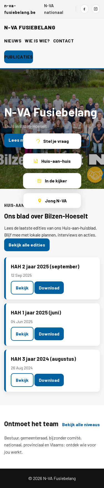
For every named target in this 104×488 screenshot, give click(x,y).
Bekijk (22, 287)
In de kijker (52, 180)
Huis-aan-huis (52, 161)
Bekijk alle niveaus (81, 424)
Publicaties (18, 56)
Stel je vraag (52, 141)
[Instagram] (96, 8)
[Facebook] (84, 8)
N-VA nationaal (53, 9)
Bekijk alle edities (27, 244)
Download (49, 287)
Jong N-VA (52, 200)
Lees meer (20, 140)
